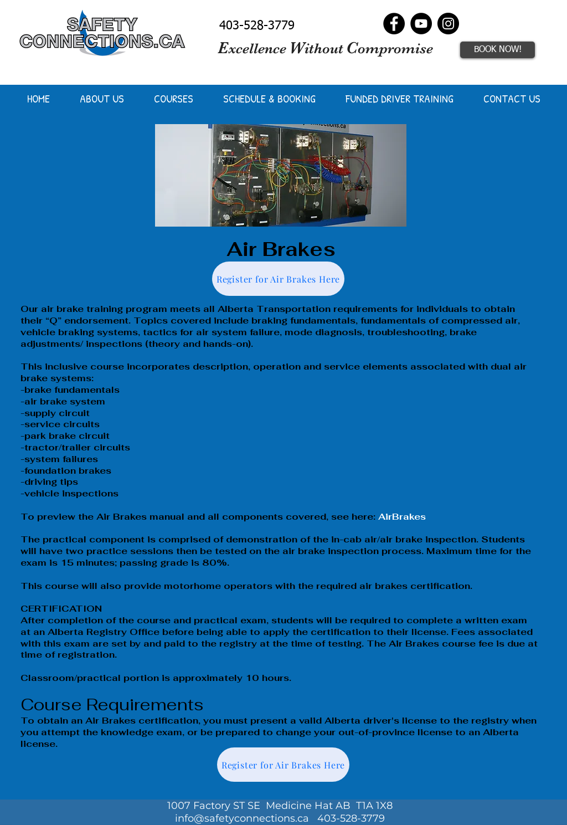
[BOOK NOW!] (497, 50)
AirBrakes (402, 516)
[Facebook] (394, 23)
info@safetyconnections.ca (242, 818)
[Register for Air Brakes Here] (278, 279)
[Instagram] (448, 23)
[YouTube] (421, 23)
